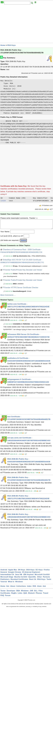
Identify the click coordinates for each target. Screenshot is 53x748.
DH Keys (21, 572)
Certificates (5, 595)
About (12, 588)
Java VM (18, 576)
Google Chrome (14, 574)
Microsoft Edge (6, 579)
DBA (18, 593)
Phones (39, 595)
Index (29, 588)
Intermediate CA (7, 576)
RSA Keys (11, 45)
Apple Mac (12, 572)
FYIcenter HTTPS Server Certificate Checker (20, 289)
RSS (34, 588)
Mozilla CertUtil (20, 579)
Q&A (25, 595)
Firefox (47, 572)
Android (3, 572)
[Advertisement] (18, 24)
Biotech (31, 595)
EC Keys (39, 572)
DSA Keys (30, 572)
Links (20, 595)
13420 (4, 201)
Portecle (46, 579)
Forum (7, 597)
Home (2, 45)
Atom (39, 588)
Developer (11, 593)
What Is (11, 583)
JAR (31, 593)
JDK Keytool (28, 576)
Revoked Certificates (19, 581)
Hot (7, 588)
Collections (21, 588)
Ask (44, 588)
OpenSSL (32, 579)
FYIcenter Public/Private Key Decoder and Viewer (22, 272)
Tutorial (3, 583)
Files (41, 593)
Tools (49, 581)
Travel (45, 595)
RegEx (14, 595)
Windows (19, 583)
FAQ (2, 597)
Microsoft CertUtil (42, 576)
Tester (3, 593)
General (3, 574)
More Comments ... (8, 297)
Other (39, 579)
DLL (36, 593)
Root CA (32, 581)
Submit (23, 242)
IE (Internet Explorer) (31, 574)
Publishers (5, 581)
